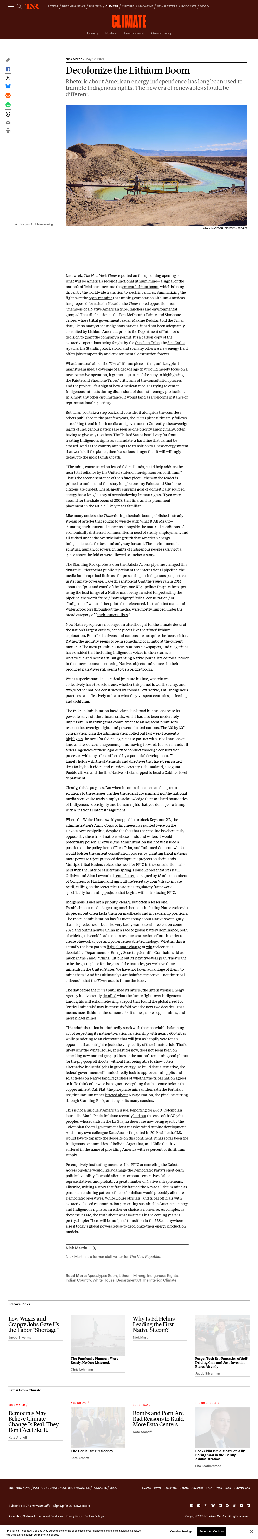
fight (111, 946)
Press (218, 1488)
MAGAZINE (145, 6)
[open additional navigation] (11, 6)
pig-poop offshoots (92, 1061)
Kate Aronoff (17, 1437)
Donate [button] (184, 1488)
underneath (151, 1089)
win (149, 946)
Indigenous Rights (162, 1275)
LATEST (53, 6)
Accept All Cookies (211, 1531)
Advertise (197, 1488)
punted (149, 825)
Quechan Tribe (147, 342)
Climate (169, 1280)
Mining (139, 1275)
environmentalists (112, 614)
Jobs (228, 1488)
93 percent (154, 1149)
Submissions (242, 1488)
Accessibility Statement (21, 1516)
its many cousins (139, 1100)
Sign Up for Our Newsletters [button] (71, 1506)
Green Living (161, 33)
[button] (8, 61)
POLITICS (95, 6)
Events (146, 1488)
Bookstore (170, 1488)
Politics (111, 33)
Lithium (125, 1275)
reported (125, 275)
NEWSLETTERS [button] (167, 6)
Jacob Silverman (20, 1337)
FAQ (209, 1488)
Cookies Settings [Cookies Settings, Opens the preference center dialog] (181, 1531)
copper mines (166, 1012)
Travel (157, 1488)
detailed (109, 995)
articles (88, 521)
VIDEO (204, 6)
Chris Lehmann (82, 1369)
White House (103, 1280)
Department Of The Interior (138, 1280)
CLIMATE (111, 6)
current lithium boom (140, 286)
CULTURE (128, 6)
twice (160, 825)
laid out (139, 1115)
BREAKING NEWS (73, 6)
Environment (134, 33)
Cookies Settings (94, 1516)
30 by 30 (176, 727)
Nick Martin (74, 59)
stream (71, 521)
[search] (19, 7)
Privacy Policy (74, 1516)
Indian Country (78, 1280)
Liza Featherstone (208, 1466)
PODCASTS (189, 6)
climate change (128, 946)
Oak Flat (98, 1089)
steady (177, 515)
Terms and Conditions (50, 1516)
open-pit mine (100, 297)
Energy (92, 33)
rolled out (137, 733)
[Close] (251, 1531)
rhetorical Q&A (133, 581)
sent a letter (124, 875)
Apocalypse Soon (102, 1275)
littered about (116, 1094)
